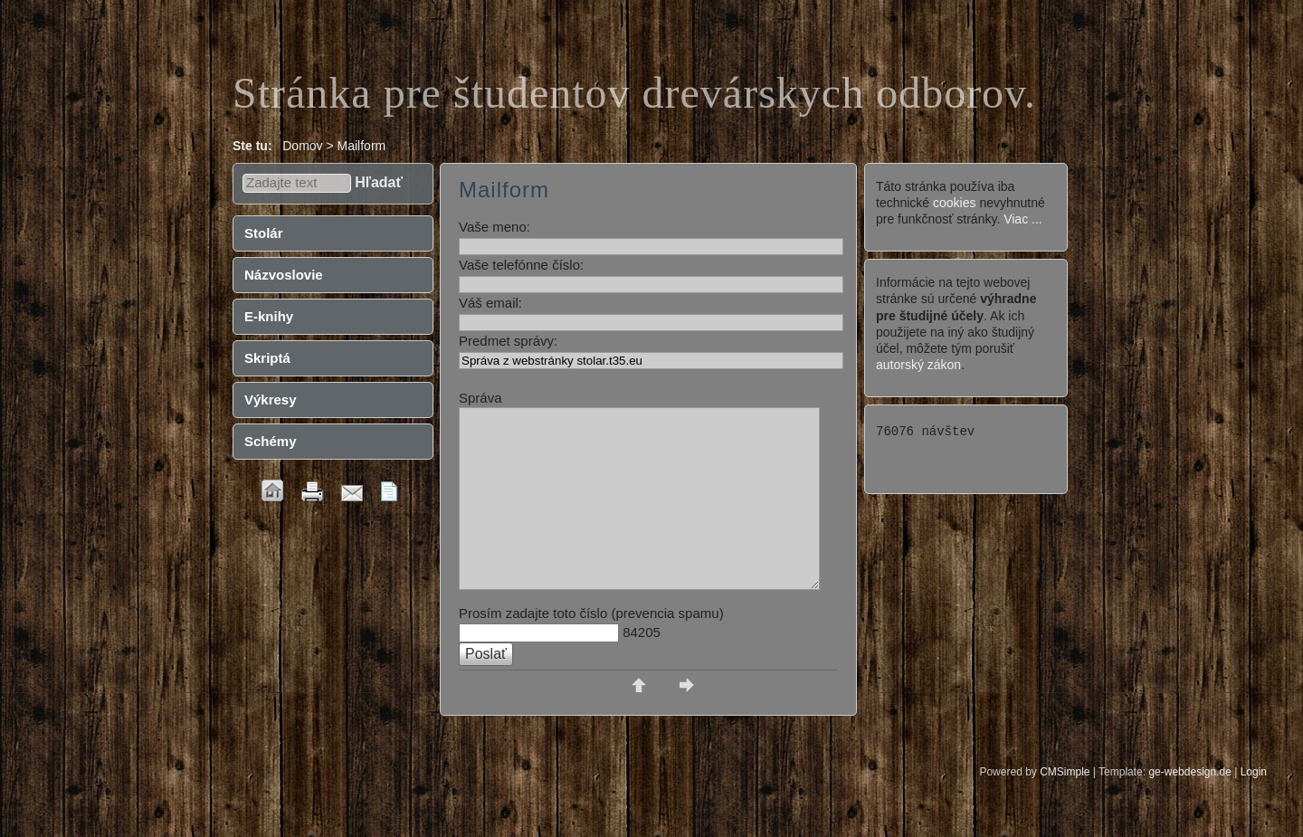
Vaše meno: (494, 226)
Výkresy (270, 399)
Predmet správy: (508, 340)
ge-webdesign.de (1189, 772)
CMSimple (1064, 772)
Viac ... (1022, 219)
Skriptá (267, 358)
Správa (480, 397)
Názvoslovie (283, 274)
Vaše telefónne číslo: (521, 264)
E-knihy (268, 316)
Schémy (270, 441)
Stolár (263, 233)
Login (1254, 772)
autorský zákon (918, 364)
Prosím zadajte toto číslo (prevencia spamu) (591, 613)
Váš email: (490, 302)
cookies (954, 202)
